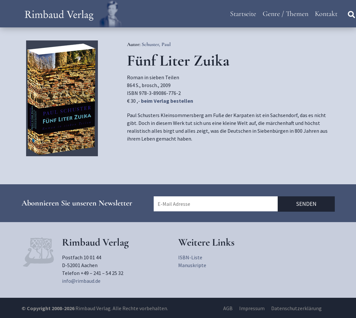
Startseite (243, 13)
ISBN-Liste (190, 257)
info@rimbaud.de (81, 281)
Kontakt (326, 13)
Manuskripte (192, 265)
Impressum (252, 308)
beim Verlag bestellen (167, 101)
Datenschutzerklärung (296, 308)
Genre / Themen (285, 13)
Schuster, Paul (156, 44)
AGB (228, 308)
